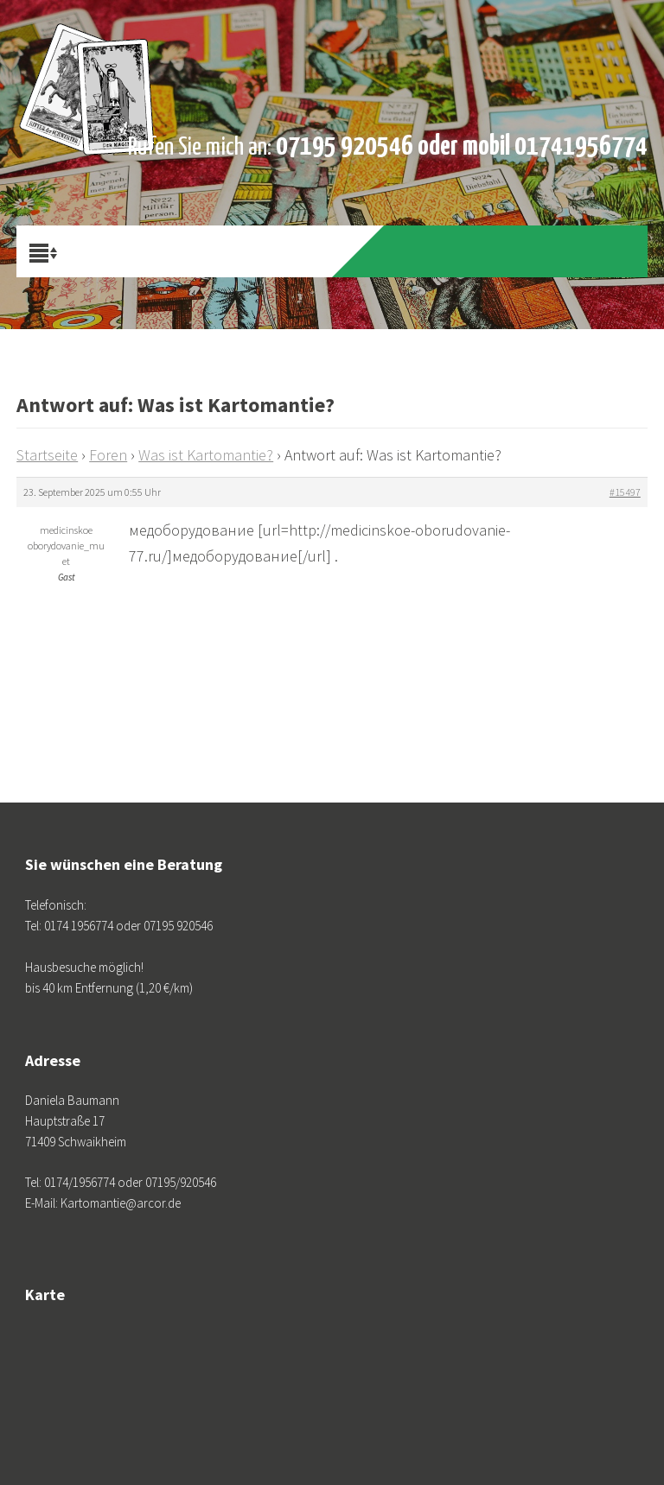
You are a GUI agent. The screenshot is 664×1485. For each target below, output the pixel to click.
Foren (108, 455)
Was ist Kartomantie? (205, 455)
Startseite (47, 455)
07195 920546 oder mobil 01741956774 (462, 147)
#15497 (625, 491)
